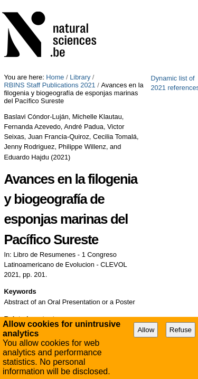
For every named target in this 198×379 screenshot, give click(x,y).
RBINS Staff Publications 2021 (141, 4)
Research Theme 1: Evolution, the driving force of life (93, 236)
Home (55, 4)
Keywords (20, 170)
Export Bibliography (46, 273)
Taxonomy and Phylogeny (53, 209)
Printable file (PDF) (45, 261)
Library (80, 4)
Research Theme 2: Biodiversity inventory (76, 222)
